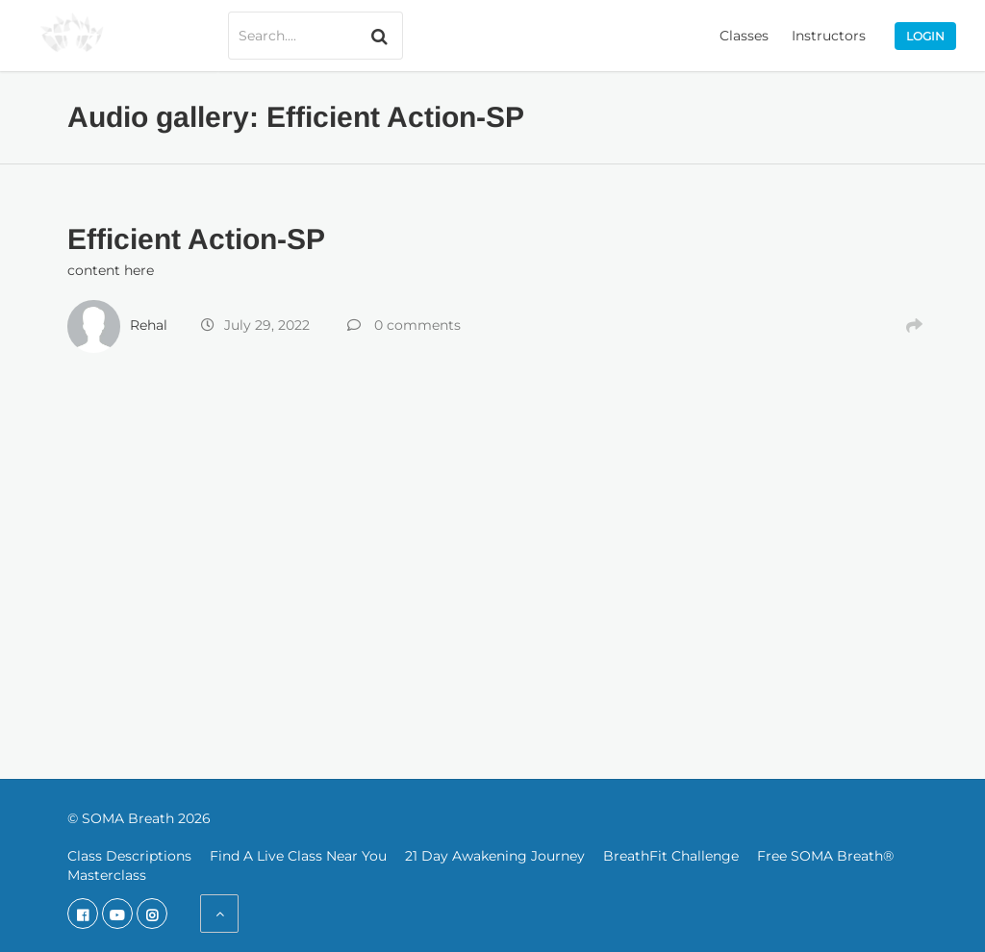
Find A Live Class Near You (298, 855)
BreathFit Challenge (671, 855)
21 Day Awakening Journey (495, 855)
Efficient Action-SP (196, 239)
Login (925, 36)
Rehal (148, 325)
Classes (744, 35)
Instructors (829, 35)
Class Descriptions (129, 855)
